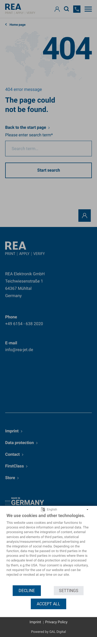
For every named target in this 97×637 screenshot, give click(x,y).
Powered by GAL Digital (48, 632)
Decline (27, 590)
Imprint (35, 622)
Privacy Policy (56, 622)
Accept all (48, 603)
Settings (68, 590)
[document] (48, 549)
